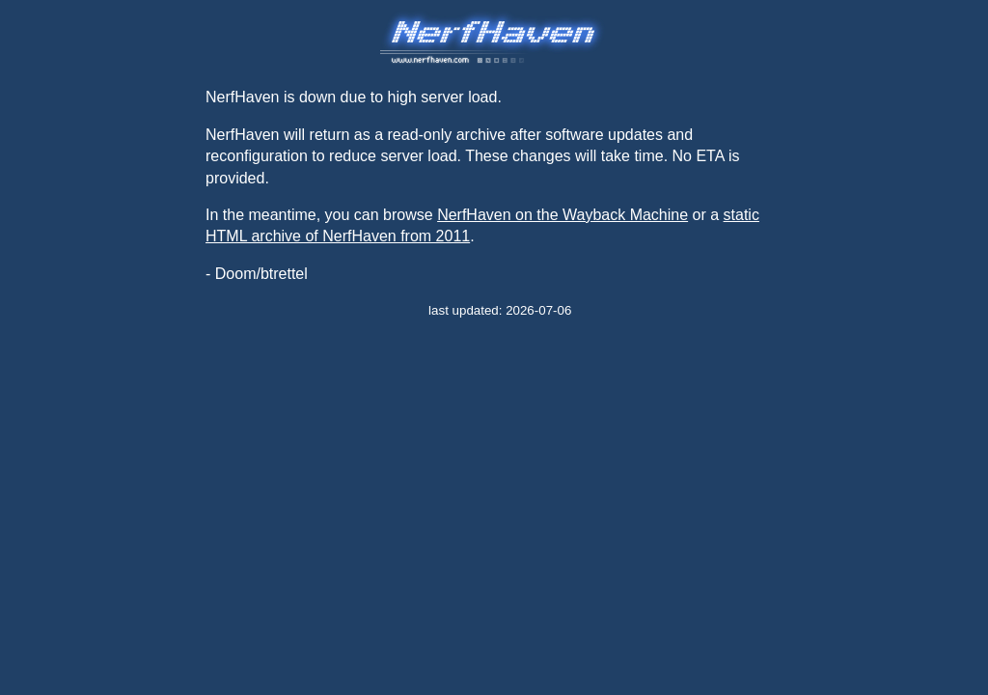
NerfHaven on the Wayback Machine (562, 215)
